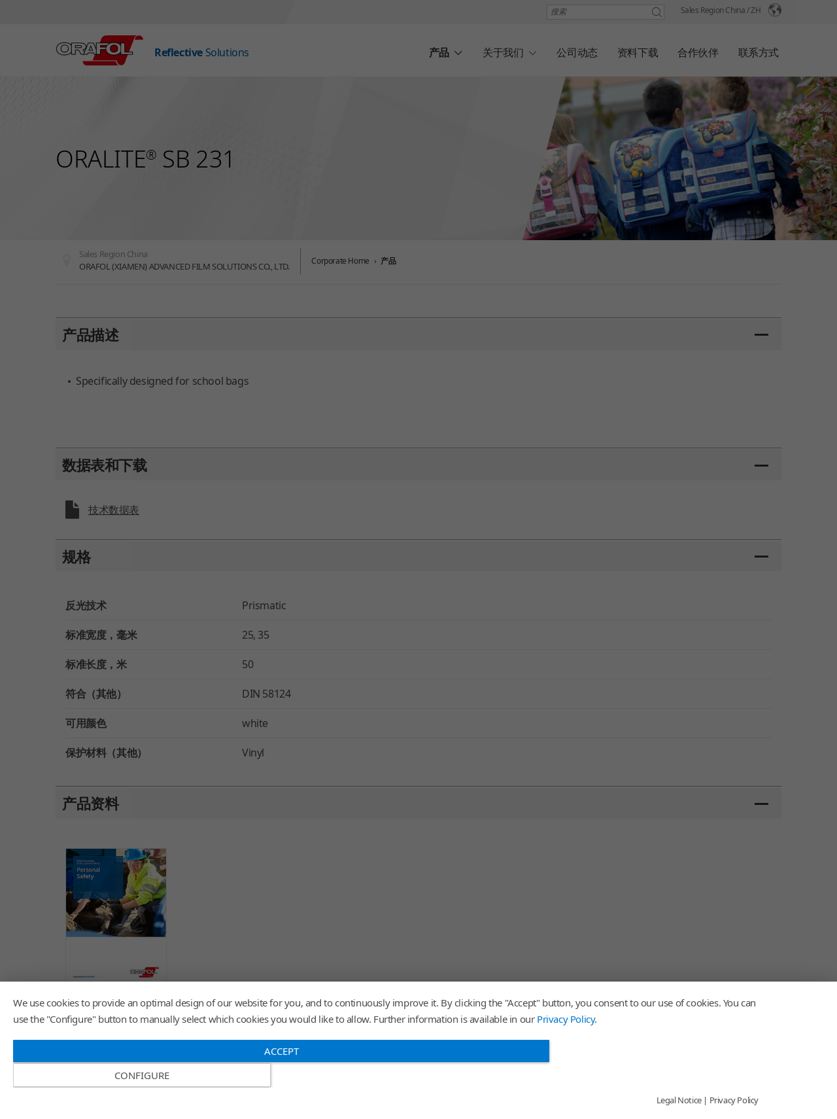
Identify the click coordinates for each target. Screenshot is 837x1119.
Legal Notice (679, 1100)
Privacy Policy (565, 1043)
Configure (646, 1075)
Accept (274, 1075)
